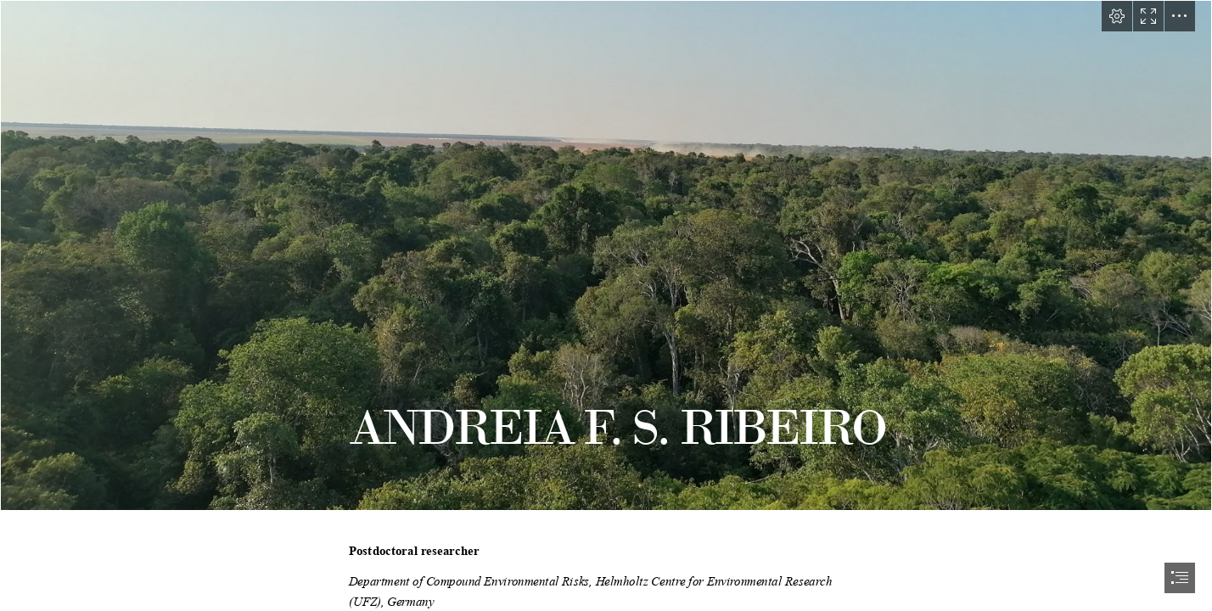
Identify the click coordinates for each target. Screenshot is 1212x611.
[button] (1117, 16)
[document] (606, 305)
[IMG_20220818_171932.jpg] (606, 255)
